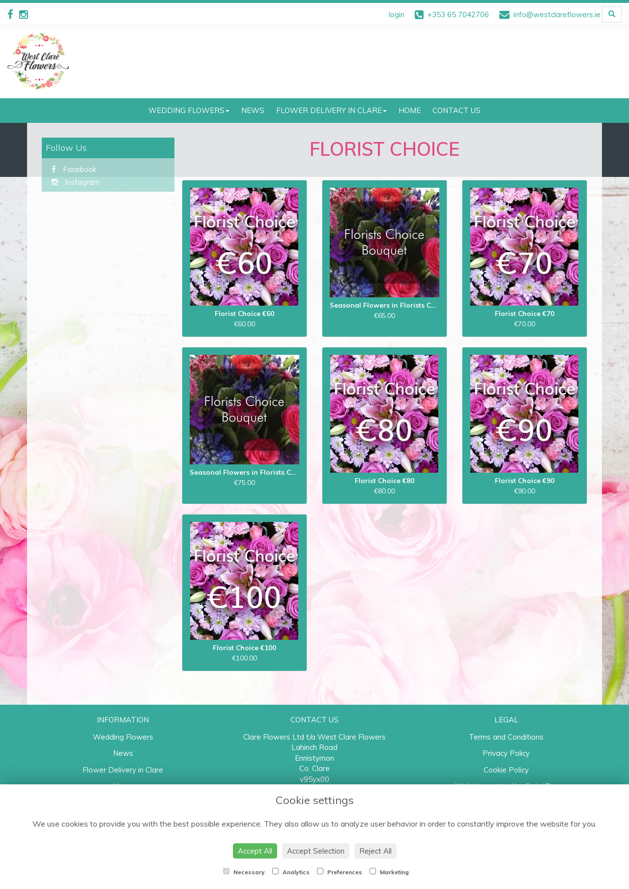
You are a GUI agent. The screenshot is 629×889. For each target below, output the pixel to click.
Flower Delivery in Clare (331, 110)
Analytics (291, 872)
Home (410, 110)
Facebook (74, 169)
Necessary (244, 872)
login (396, 14)
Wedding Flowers (188, 110)
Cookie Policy (506, 769)
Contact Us (456, 110)
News (252, 110)
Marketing (389, 872)
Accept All (255, 851)
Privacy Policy (506, 753)
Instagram (76, 182)
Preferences (339, 872)
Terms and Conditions (506, 737)
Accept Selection (315, 851)
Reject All (375, 851)
